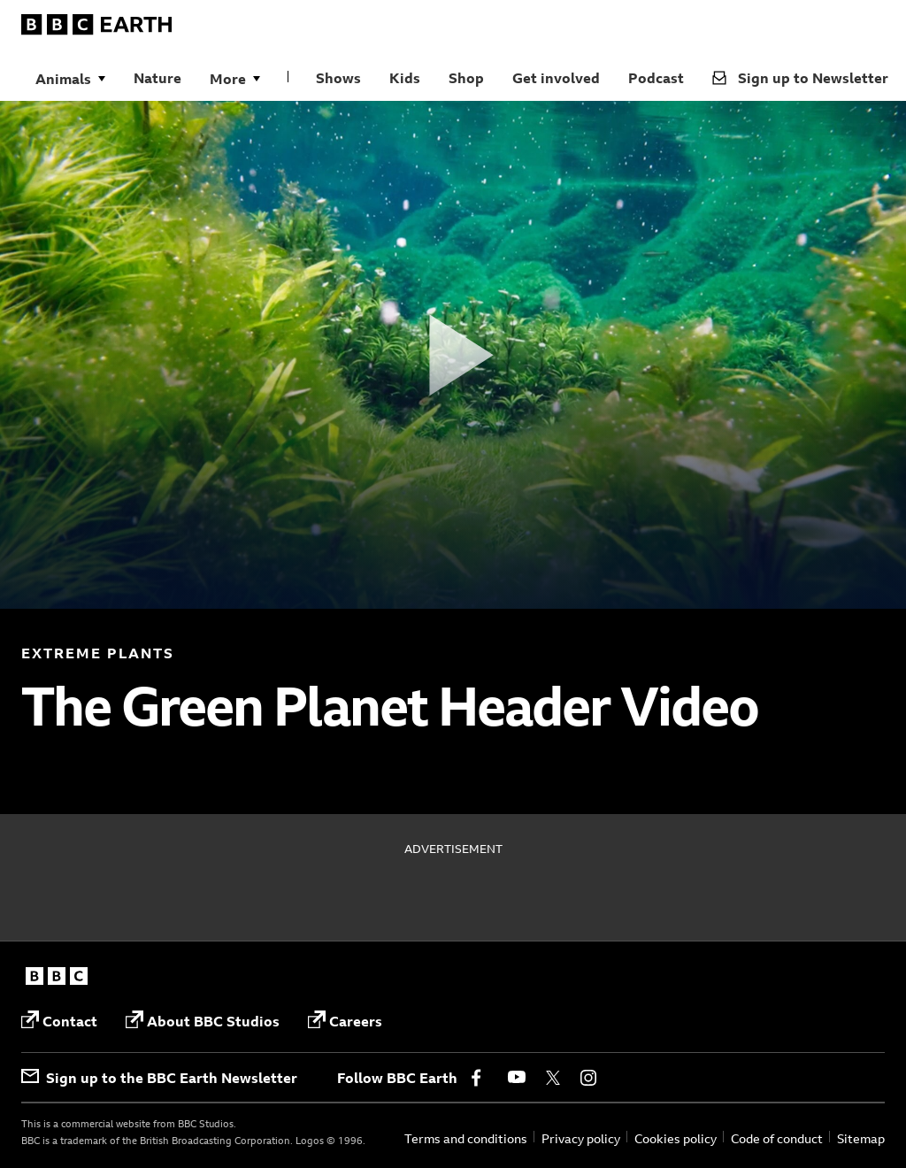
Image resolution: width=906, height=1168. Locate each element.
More (228, 79)
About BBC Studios (203, 1020)
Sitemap (861, 1138)
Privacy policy (580, 1138)
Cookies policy (675, 1138)
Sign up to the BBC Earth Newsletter (159, 1078)
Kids (404, 78)
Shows (338, 78)
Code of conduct (777, 1138)
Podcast (656, 78)
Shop (466, 78)
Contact (59, 1020)
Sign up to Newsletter (800, 78)
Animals (63, 79)
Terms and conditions (465, 1138)
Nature (157, 78)
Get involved (556, 78)
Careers (345, 1020)
